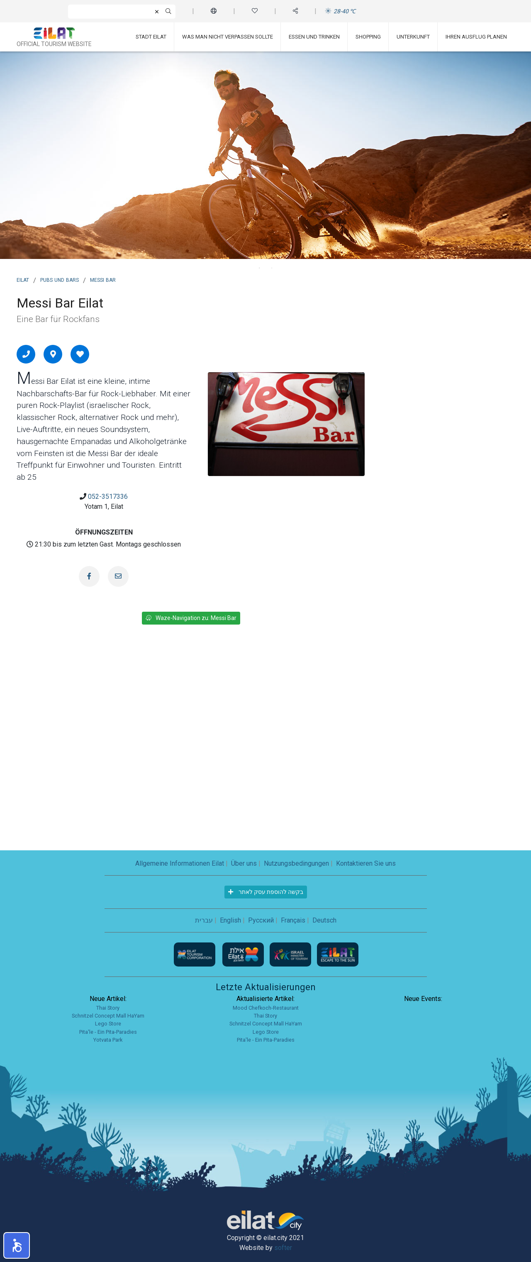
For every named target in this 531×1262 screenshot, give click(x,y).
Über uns (244, 863)
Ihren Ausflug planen (476, 37)
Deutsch (324, 920)
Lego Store (108, 1023)
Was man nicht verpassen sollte (227, 37)
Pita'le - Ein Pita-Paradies (108, 1032)
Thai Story (107, 1008)
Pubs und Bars (59, 279)
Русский (261, 920)
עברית (204, 920)
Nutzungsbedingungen (296, 863)
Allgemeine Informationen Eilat (179, 863)
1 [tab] (259, 268)
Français (293, 920)
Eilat (23, 279)
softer (283, 1248)
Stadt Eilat (151, 37)
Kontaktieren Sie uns (366, 863)
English (230, 920)
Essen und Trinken (314, 37)
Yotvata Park (107, 1040)
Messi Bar (103, 279)
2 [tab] (272, 268)
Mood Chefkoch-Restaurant (266, 1008)
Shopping (368, 37)
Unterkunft (413, 37)
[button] (16, 1245)
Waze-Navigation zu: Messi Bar (191, 618)
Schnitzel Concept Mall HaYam (108, 1016)
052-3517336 (108, 496)
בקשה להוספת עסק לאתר (265, 892)
